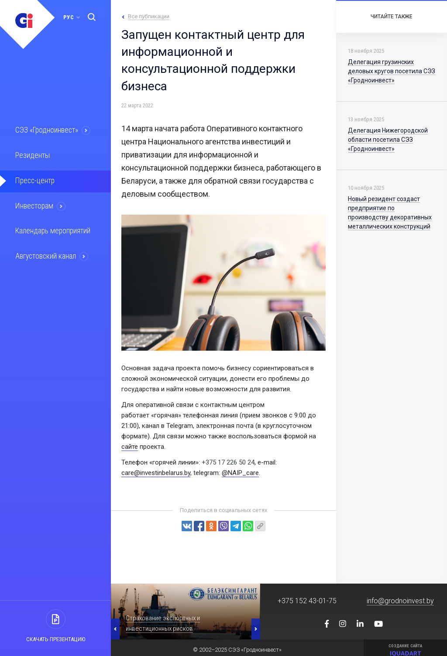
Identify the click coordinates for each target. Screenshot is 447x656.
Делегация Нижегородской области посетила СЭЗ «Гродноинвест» (388, 139)
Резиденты (31, 154)
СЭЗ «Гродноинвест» (46, 130)
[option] (185, 611)
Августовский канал (45, 254)
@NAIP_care (240, 473)
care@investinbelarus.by (155, 473)
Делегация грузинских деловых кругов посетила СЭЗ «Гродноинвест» (391, 71)
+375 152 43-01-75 (307, 601)
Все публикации (148, 16)
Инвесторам (33, 204)
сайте (129, 447)
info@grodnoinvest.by (400, 601)
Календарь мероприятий (52, 229)
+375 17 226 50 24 (228, 462)
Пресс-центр (34, 179)
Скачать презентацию (55, 639)
